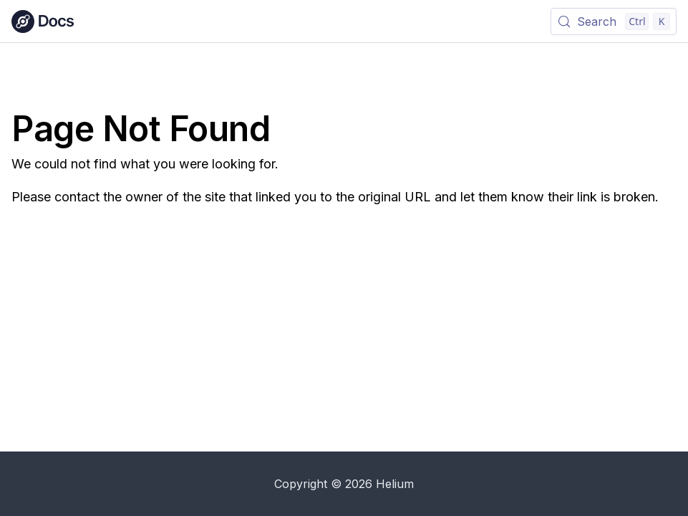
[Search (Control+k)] (614, 21)
